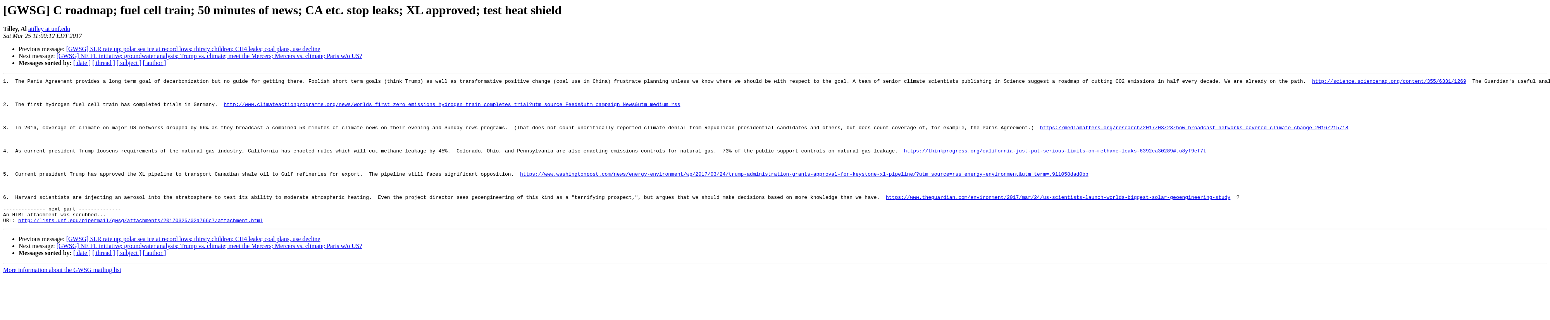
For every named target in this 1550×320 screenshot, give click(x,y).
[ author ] (154, 63)
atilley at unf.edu (49, 29)
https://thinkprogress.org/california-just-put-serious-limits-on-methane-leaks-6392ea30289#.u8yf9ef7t (1055, 165)
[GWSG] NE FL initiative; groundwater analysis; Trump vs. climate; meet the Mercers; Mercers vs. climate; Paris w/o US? (209, 56)
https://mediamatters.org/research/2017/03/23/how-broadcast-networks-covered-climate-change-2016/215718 (1194, 137)
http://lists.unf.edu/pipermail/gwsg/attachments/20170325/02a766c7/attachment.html (140, 249)
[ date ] (82, 63)
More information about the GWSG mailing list (62, 299)
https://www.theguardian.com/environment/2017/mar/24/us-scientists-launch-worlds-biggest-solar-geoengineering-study (1058, 221)
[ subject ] (129, 63)
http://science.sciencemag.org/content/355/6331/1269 (1389, 82)
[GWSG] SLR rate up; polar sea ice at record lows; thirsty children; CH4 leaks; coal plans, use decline (193, 49)
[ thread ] (103, 63)
